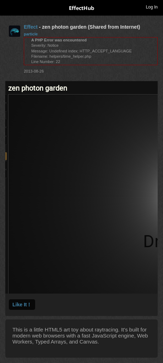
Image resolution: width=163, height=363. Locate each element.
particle (31, 34)
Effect (31, 27)
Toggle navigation (8, 6)
